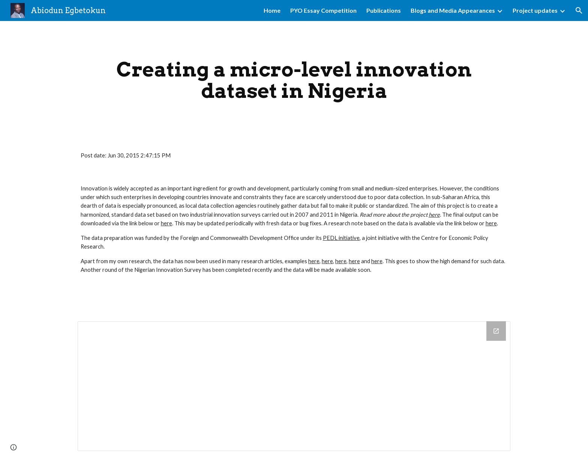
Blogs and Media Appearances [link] (453, 10)
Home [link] (272, 10)
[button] (579, 10)
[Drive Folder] (294, 386)
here (166, 223)
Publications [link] (383, 10)
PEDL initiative (341, 238)
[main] (294, 80)
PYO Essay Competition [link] (323, 10)
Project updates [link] (535, 10)
